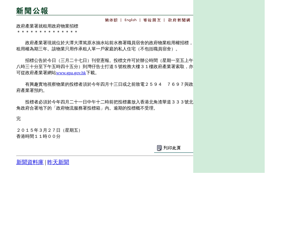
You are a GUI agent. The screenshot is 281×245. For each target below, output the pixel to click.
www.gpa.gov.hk (71, 72)
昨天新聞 (58, 162)
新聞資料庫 (30, 162)
